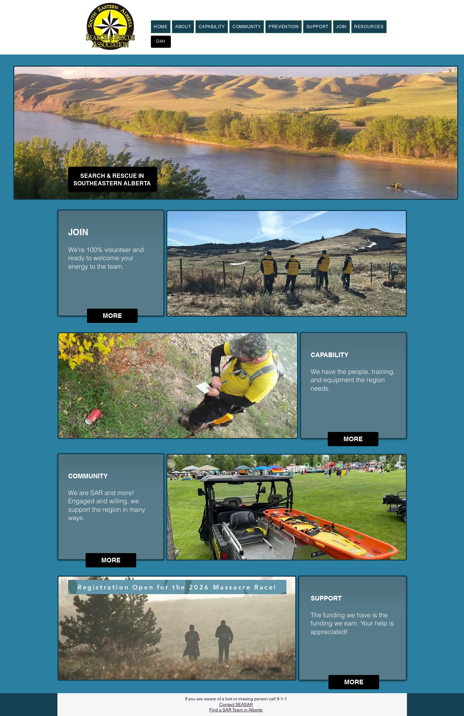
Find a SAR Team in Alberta (235, 709)
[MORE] (112, 316)
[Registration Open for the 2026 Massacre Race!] (177, 587)
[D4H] (161, 42)
